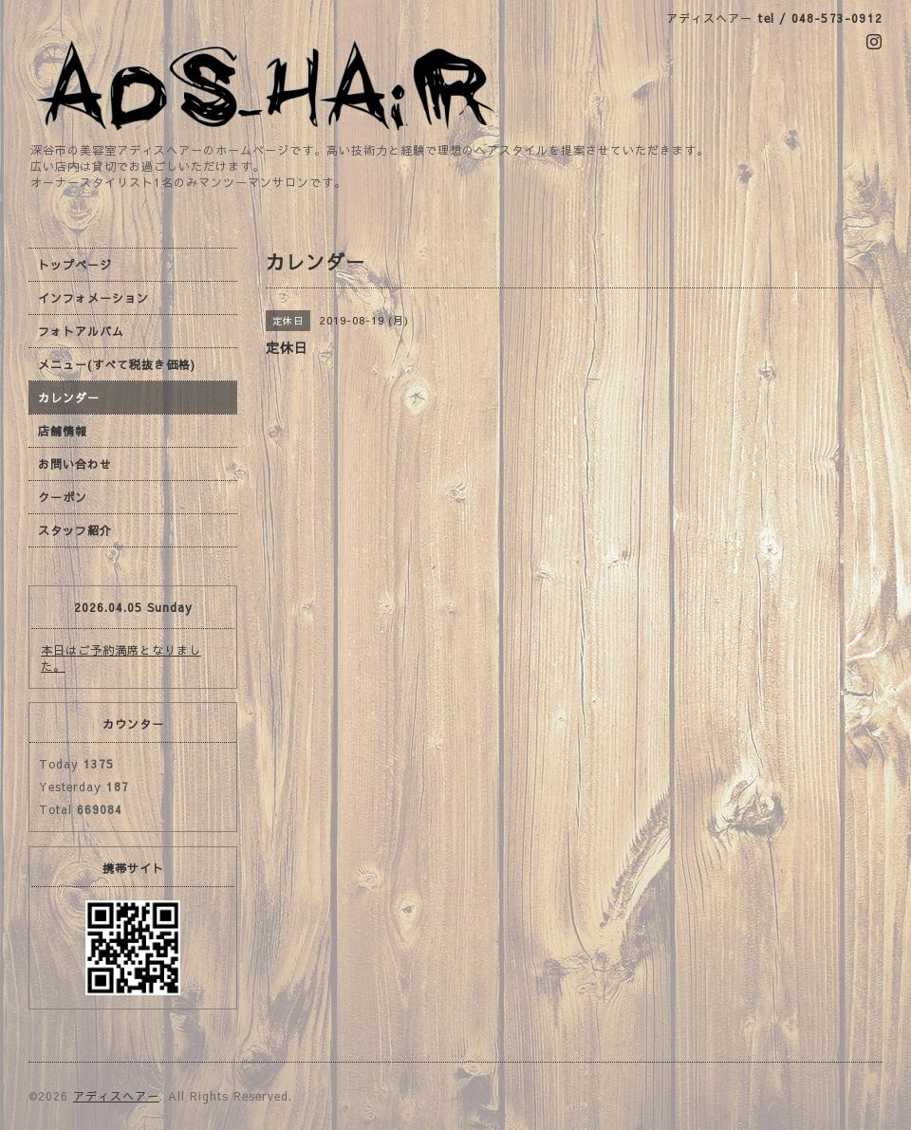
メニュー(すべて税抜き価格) (116, 364)
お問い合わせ (75, 464)
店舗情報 (62, 430)
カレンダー (69, 397)
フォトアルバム (81, 331)
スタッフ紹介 (75, 530)
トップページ (75, 264)
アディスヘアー (116, 1095)
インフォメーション (93, 298)
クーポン (62, 497)
